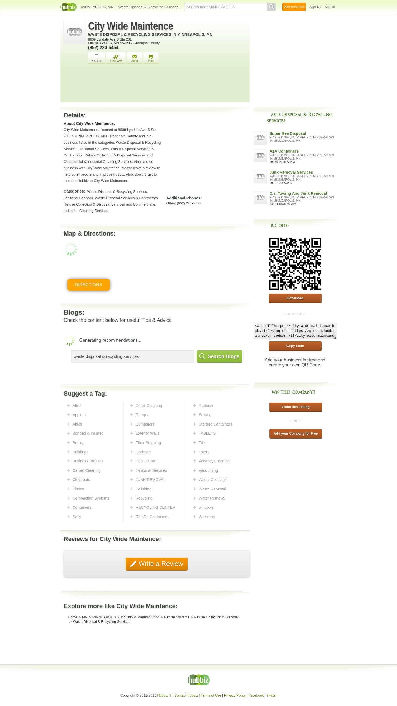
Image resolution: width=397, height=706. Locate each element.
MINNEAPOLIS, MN (97, 7)
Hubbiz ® (164, 695)
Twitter (272, 695)
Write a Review (160, 563)
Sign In (330, 7)
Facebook (256, 695)
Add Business (294, 7)
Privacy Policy (235, 695)
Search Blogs (219, 356)
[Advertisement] (167, 84)
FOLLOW (116, 58)
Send (134, 58)
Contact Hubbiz (186, 695)
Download (295, 298)
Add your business (283, 360)
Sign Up (315, 7)
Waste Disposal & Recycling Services (148, 7)
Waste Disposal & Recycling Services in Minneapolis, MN (150, 34)
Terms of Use (211, 695)
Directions (88, 284)
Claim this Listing (296, 407)
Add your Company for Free (296, 434)
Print (151, 58)
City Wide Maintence (130, 26)
